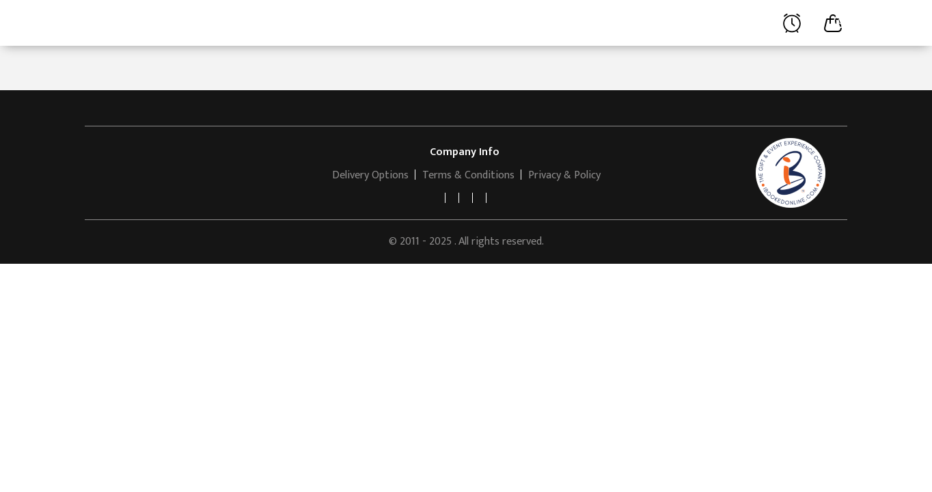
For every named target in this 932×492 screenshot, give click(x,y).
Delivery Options (370, 175)
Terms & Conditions (468, 175)
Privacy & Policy (564, 175)
